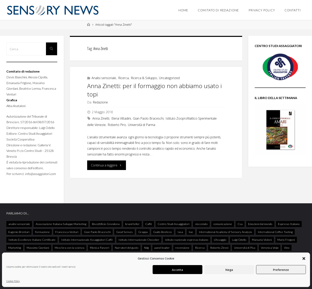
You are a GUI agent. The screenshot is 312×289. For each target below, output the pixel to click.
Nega (229, 270)
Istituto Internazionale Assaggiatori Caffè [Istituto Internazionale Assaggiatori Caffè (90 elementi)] (87, 239)
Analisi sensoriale (104, 78)
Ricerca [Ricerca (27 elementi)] (200, 247)
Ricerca (123, 78)
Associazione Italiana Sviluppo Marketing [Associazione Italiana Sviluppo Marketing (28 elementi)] (61, 224)
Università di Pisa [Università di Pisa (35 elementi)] (244, 247)
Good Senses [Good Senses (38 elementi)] (124, 232)
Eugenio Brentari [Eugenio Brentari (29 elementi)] (18, 232)
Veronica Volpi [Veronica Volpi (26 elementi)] (269, 247)
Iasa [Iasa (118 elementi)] (180, 232)
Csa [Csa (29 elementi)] (240, 224)
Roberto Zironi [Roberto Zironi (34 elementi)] (219, 247)
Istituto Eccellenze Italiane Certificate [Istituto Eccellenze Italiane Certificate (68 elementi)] (32, 239)
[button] (304, 258)
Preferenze (281, 270)
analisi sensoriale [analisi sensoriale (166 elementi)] (19, 224)
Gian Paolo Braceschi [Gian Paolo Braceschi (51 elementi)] (97, 232)
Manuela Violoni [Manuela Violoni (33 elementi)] (262, 239)
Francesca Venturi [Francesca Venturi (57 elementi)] (66, 232)
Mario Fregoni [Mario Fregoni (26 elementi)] (286, 239)
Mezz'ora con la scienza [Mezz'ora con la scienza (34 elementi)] (69, 247)
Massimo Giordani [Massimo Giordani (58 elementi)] (38, 247)
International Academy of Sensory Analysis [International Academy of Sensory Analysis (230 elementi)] (225, 232)
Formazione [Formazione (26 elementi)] (42, 232)
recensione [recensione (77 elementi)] (182, 247)
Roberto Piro (117, 125)
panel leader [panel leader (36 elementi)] (162, 247)
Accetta (177, 270)
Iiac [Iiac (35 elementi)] (191, 232)
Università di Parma (141, 125)
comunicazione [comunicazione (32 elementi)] (222, 224)
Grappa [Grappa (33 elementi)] (143, 232)
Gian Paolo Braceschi (148, 118)
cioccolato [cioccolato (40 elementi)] (201, 224)
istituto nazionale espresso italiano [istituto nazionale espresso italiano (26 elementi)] (186, 239)
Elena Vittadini (121, 118)
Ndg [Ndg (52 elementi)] (146, 247)
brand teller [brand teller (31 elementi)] (132, 224)
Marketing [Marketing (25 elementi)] (14, 247)
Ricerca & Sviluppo (144, 78)
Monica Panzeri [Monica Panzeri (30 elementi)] (99, 247)
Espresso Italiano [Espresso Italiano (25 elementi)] (289, 224)
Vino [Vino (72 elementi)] (287, 247)
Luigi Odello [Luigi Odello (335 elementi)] (239, 239)
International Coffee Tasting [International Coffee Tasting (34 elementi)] (275, 232)
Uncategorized (169, 78)
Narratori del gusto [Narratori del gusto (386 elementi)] (126, 247)
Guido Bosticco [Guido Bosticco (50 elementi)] (162, 232)
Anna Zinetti (100, 118)
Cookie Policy (13, 281)
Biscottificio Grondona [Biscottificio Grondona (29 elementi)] (106, 224)
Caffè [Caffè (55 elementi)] (148, 224)
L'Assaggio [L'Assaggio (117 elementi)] (220, 239)
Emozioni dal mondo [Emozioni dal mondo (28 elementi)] (260, 224)
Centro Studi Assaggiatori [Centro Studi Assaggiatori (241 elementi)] (173, 224)
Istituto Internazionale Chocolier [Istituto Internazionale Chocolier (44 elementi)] (138, 239)
